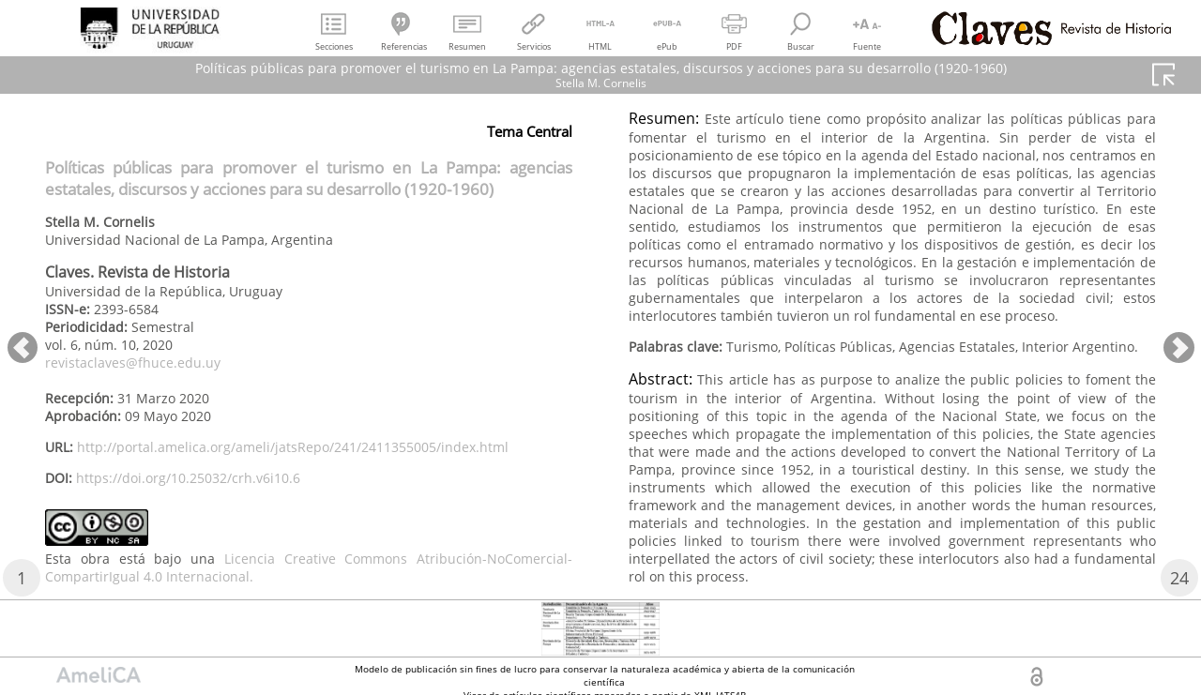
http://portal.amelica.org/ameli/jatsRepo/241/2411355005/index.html (293, 447)
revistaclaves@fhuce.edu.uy (132, 362)
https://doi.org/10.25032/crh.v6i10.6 (188, 478)
